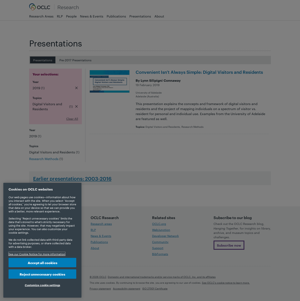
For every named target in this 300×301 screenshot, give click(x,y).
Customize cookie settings (42, 285)
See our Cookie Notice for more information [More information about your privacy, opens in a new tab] (37, 254)
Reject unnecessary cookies (42, 274)
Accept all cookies (42, 262)
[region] (42, 240)
